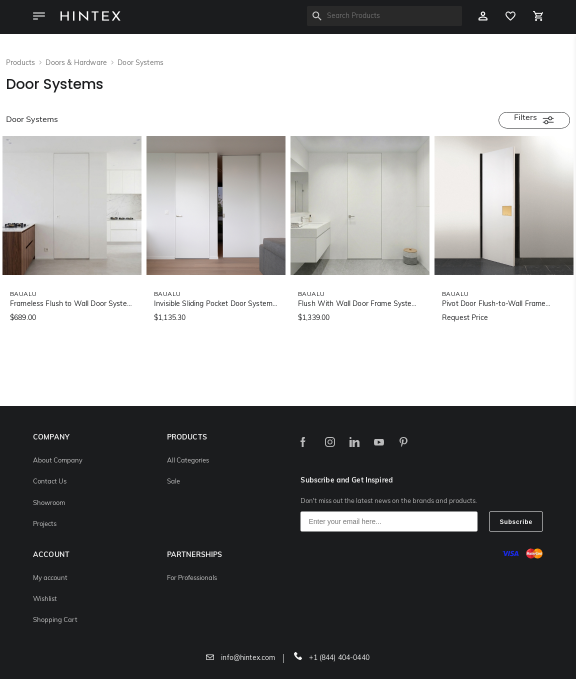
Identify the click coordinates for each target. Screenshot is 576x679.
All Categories (188, 461)
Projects (44, 524)
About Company (57, 461)
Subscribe (516, 522)
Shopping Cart (55, 620)
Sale (173, 481)
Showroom (49, 503)
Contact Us (49, 481)
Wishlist (45, 599)
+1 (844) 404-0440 (332, 658)
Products (21, 63)
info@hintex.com (240, 658)
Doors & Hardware (77, 63)
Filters (534, 120)
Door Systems (141, 63)
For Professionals (192, 578)
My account (50, 578)
